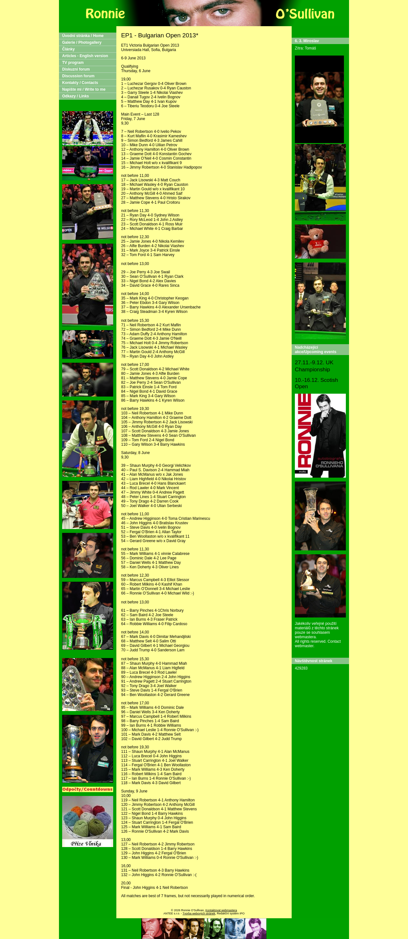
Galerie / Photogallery (81, 42)
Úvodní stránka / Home (83, 36)
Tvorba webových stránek (199, 913)
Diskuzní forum (76, 69)
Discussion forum (78, 76)
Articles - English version (85, 56)
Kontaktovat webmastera (221, 910)
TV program (73, 62)
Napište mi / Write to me (84, 89)
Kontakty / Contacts (80, 82)
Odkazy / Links (75, 96)
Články (68, 49)
